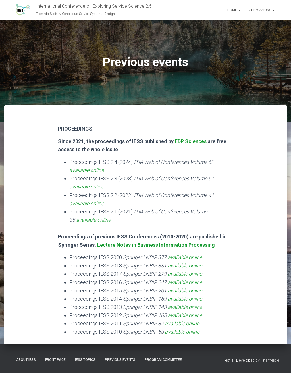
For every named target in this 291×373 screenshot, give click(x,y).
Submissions (262, 10)
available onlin (181, 323)
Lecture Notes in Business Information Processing (156, 245)
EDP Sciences (191, 141)
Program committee (163, 360)
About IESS (26, 360)
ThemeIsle (270, 360)
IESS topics (85, 360)
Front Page (55, 360)
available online (86, 170)
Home (234, 10)
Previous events (120, 360)
